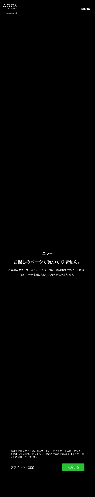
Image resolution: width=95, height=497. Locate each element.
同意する (73, 467)
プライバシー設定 (22, 467)
